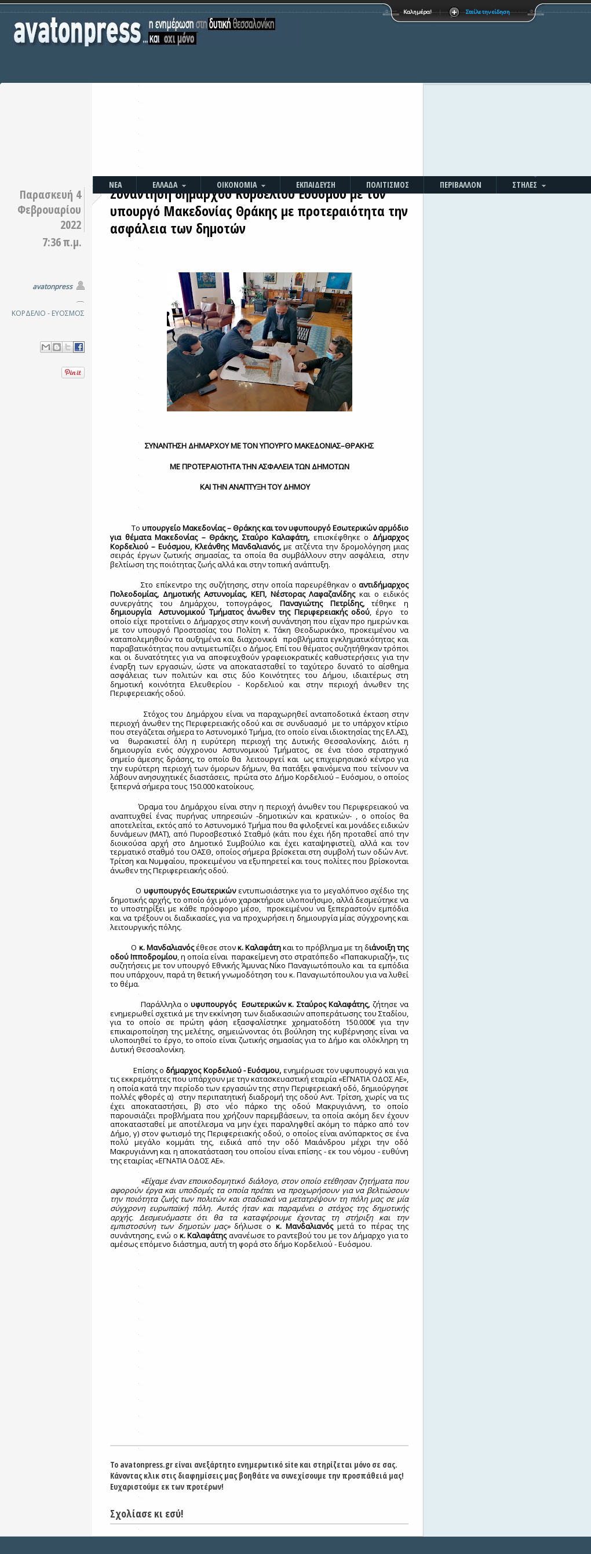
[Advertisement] (404, 90)
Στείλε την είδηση (488, 12)
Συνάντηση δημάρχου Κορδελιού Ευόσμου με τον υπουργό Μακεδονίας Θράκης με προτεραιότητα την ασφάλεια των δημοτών (259, 211)
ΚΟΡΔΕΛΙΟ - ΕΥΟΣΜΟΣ (48, 313)
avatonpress (52, 286)
